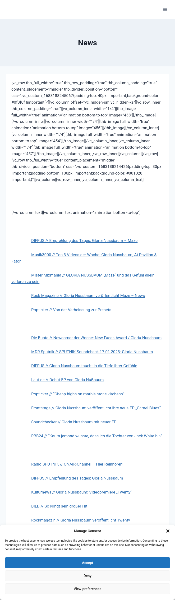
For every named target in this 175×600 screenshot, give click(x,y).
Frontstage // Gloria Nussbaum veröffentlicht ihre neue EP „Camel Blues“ (96, 408)
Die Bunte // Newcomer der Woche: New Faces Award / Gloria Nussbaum (96, 337)
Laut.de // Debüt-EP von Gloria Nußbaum (67, 379)
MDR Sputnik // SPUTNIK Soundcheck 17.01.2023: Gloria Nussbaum (92, 351)
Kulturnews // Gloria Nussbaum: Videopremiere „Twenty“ (81, 492)
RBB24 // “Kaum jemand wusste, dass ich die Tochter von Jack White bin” (96, 436)
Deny (87, 576)
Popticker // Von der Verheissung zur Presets (71, 309)
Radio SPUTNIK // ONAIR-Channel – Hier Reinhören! (77, 464)
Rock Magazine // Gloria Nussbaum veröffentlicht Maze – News (88, 295)
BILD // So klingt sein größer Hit (59, 506)
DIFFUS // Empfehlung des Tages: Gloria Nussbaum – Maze (84, 240)
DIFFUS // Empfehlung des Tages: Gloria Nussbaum (77, 478)
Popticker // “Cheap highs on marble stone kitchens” (77, 394)
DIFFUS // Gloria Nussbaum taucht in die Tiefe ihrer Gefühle (84, 365)
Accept (87, 563)
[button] (168, 531)
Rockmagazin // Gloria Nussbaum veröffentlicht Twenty (80, 520)
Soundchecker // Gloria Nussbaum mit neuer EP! (74, 422)
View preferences (87, 589)
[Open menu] (165, 9)
